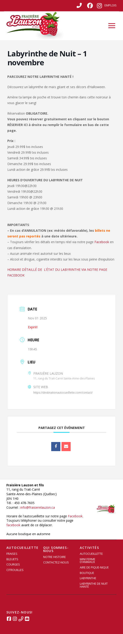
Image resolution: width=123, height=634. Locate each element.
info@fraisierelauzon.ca (37, 507)
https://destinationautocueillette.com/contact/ (63, 393)
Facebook (101, 242)
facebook (13, 525)
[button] (112, 26)
